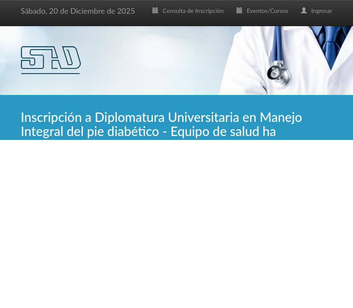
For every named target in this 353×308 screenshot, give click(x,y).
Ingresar (316, 10)
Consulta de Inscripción (188, 10)
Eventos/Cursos (262, 10)
